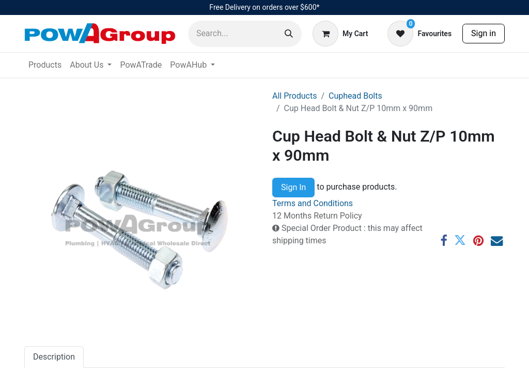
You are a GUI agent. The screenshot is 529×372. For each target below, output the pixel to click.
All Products (294, 96)
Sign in (483, 33)
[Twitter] (460, 240)
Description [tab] (54, 357)
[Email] (497, 240)
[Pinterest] (478, 240)
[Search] (289, 34)
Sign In (293, 187)
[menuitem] (45, 65)
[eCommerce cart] (340, 33)
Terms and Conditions (312, 203)
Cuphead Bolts (355, 96)
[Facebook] (443, 240)
